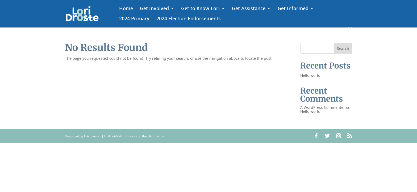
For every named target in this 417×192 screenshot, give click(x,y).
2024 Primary (134, 19)
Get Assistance (248, 8)
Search (343, 48)
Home (126, 8)
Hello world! (311, 75)
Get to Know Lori (200, 8)
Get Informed (293, 8)
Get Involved (154, 8)
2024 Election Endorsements (188, 19)
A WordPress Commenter (322, 107)
